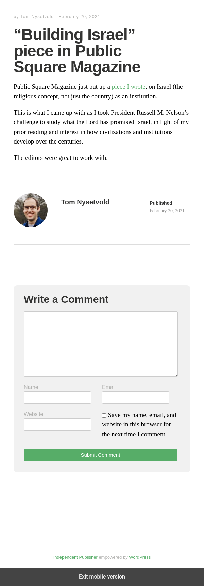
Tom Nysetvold (37, 16)
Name (31, 387)
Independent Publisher (75, 557)
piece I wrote (129, 86)
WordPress (140, 557)
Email (109, 387)
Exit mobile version (102, 576)
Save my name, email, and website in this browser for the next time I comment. (139, 424)
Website (34, 414)
